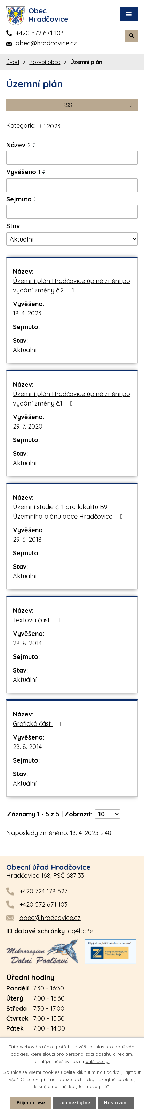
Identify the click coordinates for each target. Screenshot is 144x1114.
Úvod (12, 62)
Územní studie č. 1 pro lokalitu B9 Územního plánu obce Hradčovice (69, 511)
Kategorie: (20, 125)
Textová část (38, 620)
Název (18, 145)
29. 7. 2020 (27, 426)
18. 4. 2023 (27, 313)
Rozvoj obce (44, 62)
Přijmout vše (31, 1102)
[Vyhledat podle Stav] (72, 239)
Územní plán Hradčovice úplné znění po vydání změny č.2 (71, 285)
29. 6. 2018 (27, 539)
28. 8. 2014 (27, 643)
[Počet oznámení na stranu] (107, 814)
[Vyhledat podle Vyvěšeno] (72, 185)
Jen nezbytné (74, 1102)
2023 (54, 126)
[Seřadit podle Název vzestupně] (34, 143)
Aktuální (25, 350)
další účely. (98, 1061)
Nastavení (115, 1102)
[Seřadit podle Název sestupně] (34, 146)
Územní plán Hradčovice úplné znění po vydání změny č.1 (71, 398)
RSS (98, 105)
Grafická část (38, 724)
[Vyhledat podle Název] (72, 158)
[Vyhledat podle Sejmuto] (72, 212)
